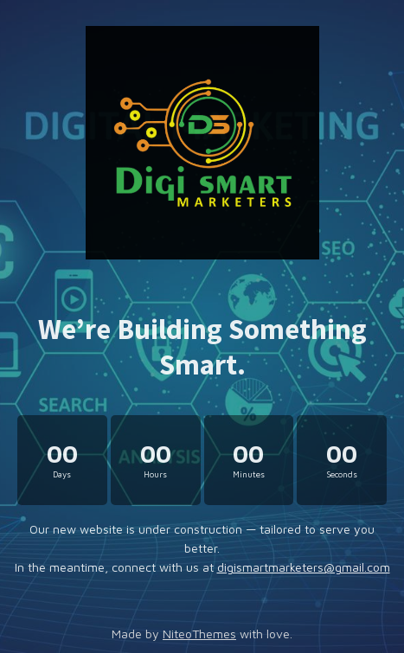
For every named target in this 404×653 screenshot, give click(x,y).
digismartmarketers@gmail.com (303, 567)
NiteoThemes (199, 633)
